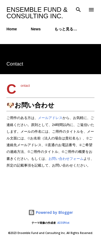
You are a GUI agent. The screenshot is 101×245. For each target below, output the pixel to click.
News (36, 29)
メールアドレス (50, 118)
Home (11, 29)
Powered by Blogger (50, 212)
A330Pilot (63, 223)
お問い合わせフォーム (65, 159)
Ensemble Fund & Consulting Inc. (37, 13)
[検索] (78, 9)
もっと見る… (65, 29)
